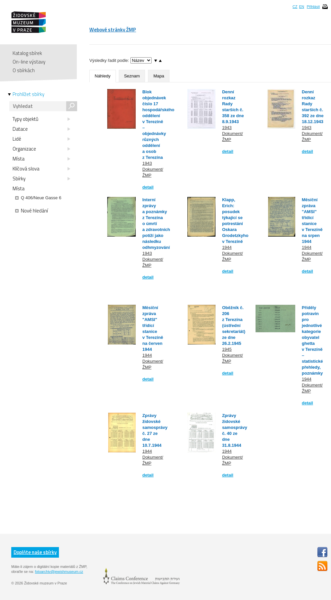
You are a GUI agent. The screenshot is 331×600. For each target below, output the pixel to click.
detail (148, 187)
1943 (147, 163)
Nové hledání (31, 211)
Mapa (158, 75)
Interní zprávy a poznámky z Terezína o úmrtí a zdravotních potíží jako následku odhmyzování (156, 223)
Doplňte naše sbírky (35, 552)
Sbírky (41, 179)
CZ (295, 7)
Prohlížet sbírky (28, 94)
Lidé (41, 139)
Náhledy (103, 75)
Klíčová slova (41, 169)
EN (301, 7)
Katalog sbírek (27, 53)
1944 (227, 247)
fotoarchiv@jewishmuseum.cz (59, 572)
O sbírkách (24, 70)
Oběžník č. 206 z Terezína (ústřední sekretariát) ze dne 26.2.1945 (233, 325)
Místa (41, 159)
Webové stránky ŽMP (112, 29)
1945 (227, 349)
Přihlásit (313, 7)
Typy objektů (41, 119)
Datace (41, 129)
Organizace (41, 149)
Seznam (132, 75)
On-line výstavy (29, 62)
